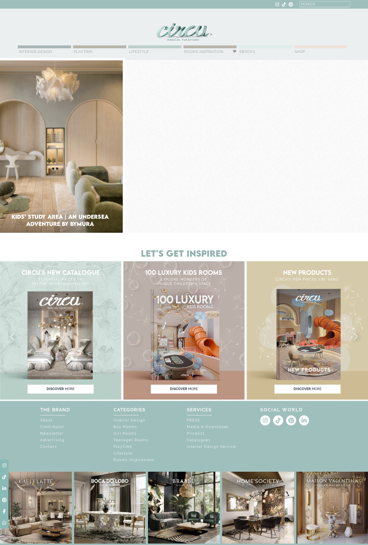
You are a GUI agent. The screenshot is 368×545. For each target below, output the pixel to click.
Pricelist (196, 433)
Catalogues (199, 440)
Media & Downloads (208, 427)
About (46, 420)
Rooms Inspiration (203, 52)
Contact (48, 447)
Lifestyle (139, 52)
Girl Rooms (125, 433)
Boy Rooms (125, 427)
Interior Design (35, 52)
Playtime (83, 52)
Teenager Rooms (131, 440)
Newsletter (52, 433)
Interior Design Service (211, 447)
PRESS (193, 420)
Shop (300, 52)
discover (60, 389)
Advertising (52, 440)
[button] (12, 337)
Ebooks (247, 52)
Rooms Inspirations (134, 460)
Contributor (52, 427)
